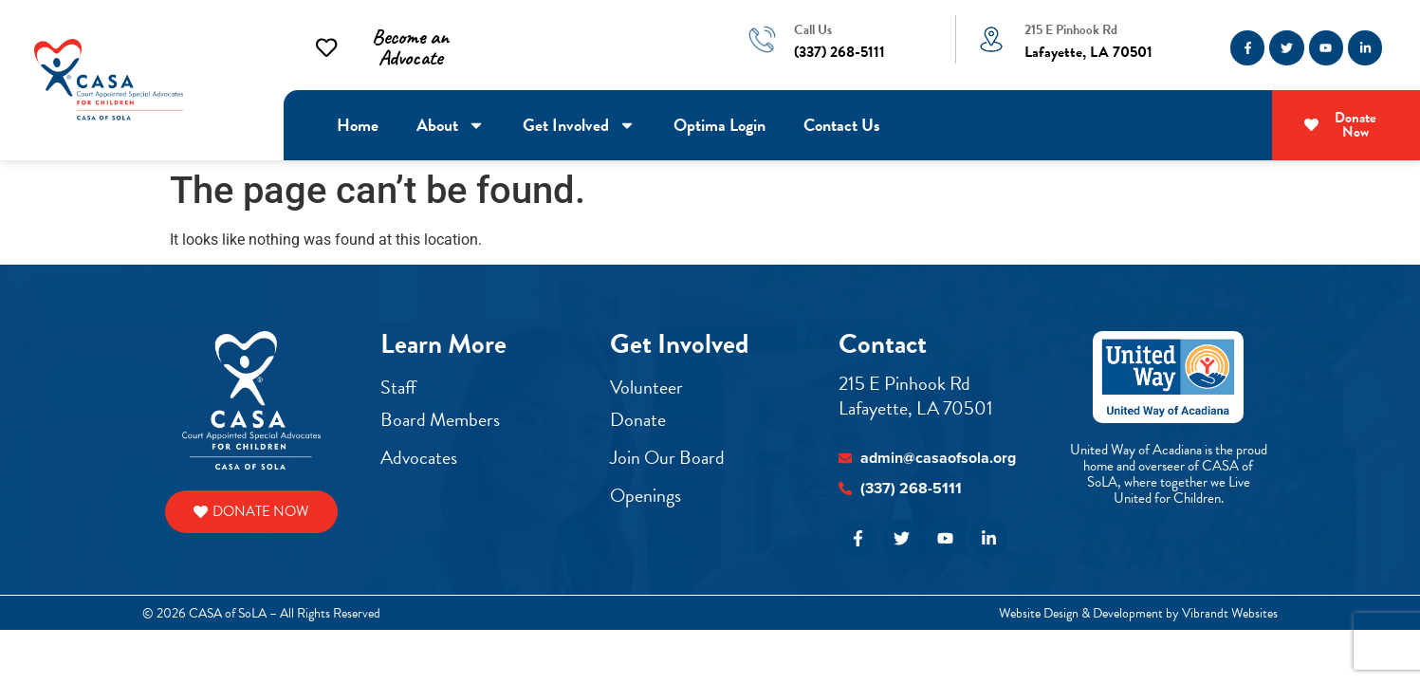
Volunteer (648, 387)
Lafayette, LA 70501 (916, 408)
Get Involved (579, 125)
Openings (645, 495)
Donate (638, 419)
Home (357, 125)
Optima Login (719, 125)
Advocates (418, 457)
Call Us (813, 30)
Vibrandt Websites (1230, 613)
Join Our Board (667, 457)
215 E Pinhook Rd (1070, 30)
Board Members (440, 419)
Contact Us (841, 125)
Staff (398, 387)
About (450, 125)
